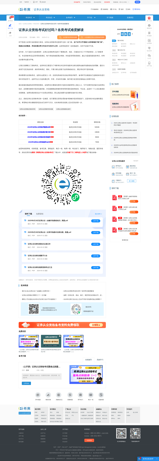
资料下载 (28, 214)
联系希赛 (64, 439)
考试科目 (132, 53)
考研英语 (120, 412)
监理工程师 (90, 418)
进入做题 (131, 181)
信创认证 (67, 418)
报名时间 (123, 44)
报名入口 (132, 44)
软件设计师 (53, 421)
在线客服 (89, 440)
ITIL (73, 415)
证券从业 (98, 418)
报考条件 (114, 44)
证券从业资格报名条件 (63, 109)
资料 (128, 9)
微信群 (43, 2)
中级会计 (104, 412)
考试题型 (123, 53)
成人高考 (135, 412)
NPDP (42, 412)
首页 (21, 2)
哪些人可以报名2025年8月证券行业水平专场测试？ (39, 299)
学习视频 (110, 17)
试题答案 (101, 396)
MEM (119, 415)
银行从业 (104, 415)
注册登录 (21, 433)
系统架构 (58, 415)
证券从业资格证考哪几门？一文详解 (34, 295)
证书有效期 (133, 72)
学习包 (113, 9)
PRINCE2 (43, 418)
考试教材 (123, 56)
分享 (10, 34)
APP (35, 2)
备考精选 (11, 18)
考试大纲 (114, 56)
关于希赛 (64, 433)
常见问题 (64, 436)
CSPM (36, 415)
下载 (134, 201)
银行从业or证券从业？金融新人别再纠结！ (36, 291)
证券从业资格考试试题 (46, 109)
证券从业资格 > (28, 23)
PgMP (36, 418)
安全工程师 (84, 418)
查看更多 (125, 240)
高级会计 (98, 415)
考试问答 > (37, 23)
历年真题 (38, 396)
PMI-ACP (43, 421)
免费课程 (39, 214)
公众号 (149, 56)
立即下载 (95, 221)
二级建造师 (90, 415)
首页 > (21, 23)
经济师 (82, 412)
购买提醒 (21, 441)
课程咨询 (149, 26)
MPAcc (113, 418)
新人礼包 (149, 19)
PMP (36, 412)
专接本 (128, 415)
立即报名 (26, 383)
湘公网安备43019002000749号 (101, 453)
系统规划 (52, 418)
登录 (137, 2)
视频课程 (95, 9)
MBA (112, 415)
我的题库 (135, 161)
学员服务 (149, 34)
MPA (119, 418)
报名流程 (114, 46)
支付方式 (21, 439)
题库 (121, 9)
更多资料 (98, 214)
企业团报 (149, 41)
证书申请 (123, 72)
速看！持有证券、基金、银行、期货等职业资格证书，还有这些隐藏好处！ (88, 295)
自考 (128, 412)
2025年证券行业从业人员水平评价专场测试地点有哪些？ (82, 299)
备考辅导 (123, 46)
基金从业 (104, 418)
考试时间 (114, 53)
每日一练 (90, 396)
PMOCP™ (44, 415)
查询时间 (114, 63)
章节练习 (80, 396)
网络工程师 (59, 421)
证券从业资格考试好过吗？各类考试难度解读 (55, 23)
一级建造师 (84, 415)
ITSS (66, 415)
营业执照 (64, 441)
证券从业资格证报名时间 (27, 109)
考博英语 (113, 412)
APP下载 (149, 64)
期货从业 (98, 421)
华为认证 (67, 412)
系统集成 (58, 418)
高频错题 (70, 396)
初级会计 (98, 412)
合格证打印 (115, 72)
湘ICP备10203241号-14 (85, 453)
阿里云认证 (75, 412)
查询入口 (123, 63)
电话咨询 (149, 49)
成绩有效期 (115, 65)
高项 (57, 412)
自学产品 (43, 433)
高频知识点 (59, 396)
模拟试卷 (48, 396)
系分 (51, 412)
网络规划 (52, 415)
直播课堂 (104, 9)
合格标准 (132, 63)
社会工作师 (90, 412)
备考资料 (132, 56)
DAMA (36, 421)
